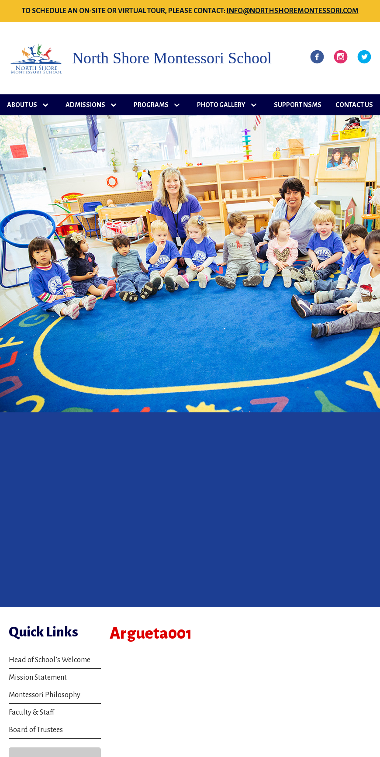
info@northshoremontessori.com (293, 11)
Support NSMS (297, 104)
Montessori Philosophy (44, 695)
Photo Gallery (221, 104)
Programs (151, 104)
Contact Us (354, 104)
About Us (22, 104)
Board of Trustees (36, 730)
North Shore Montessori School (172, 58)
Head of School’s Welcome (49, 660)
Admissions (85, 104)
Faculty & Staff (31, 712)
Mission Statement (38, 677)
